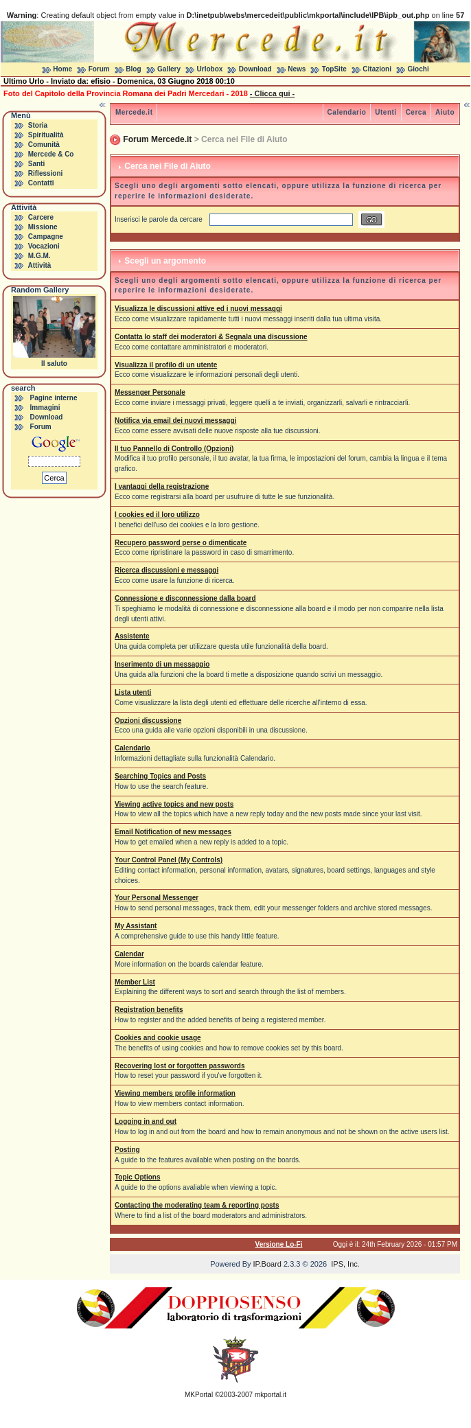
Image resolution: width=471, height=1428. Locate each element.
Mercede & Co (51, 154)
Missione (43, 227)
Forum (99, 69)
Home (62, 69)
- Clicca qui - (272, 93)
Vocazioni (44, 246)
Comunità (44, 144)
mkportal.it (270, 1394)
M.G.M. (39, 256)
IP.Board (267, 1264)
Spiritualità (46, 135)
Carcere (41, 217)
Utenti (385, 112)
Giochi (418, 69)
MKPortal (199, 1394)
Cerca (416, 112)
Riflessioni (45, 173)
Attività (39, 265)
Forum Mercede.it (157, 139)
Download (255, 69)
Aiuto (445, 112)
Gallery (169, 69)
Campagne (45, 236)
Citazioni (377, 69)
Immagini (45, 407)
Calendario (347, 112)
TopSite (334, 69)
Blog (133, 69)
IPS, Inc (344, 1264)
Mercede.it (133, 112)
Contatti (41, 183)
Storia (37, 125)
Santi (36, 164)
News (297, 69)
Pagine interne (54, 398)
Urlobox (210, 69)
